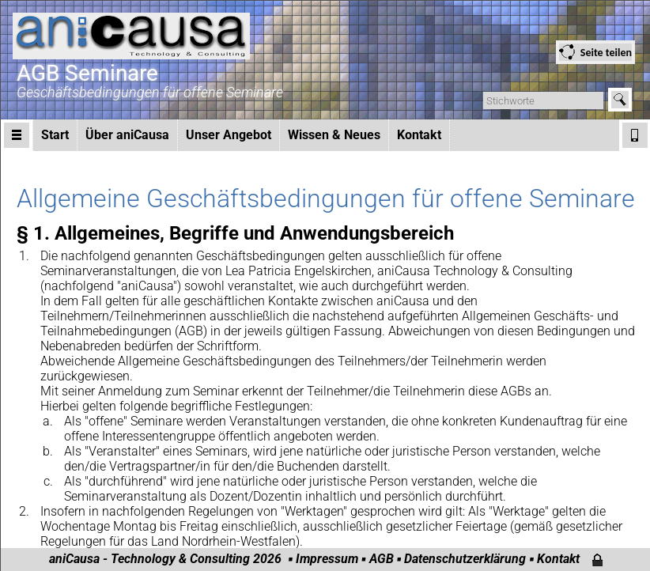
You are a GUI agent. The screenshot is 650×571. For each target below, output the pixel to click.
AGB (381, 558)
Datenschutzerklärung (465, 558)
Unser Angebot (228, 134)
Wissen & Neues (334, 134)
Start (55, 134)
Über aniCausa (127, 134)
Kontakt (419, 134)
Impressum (327, 558)
